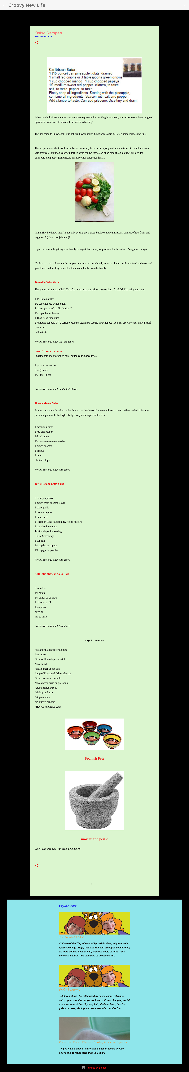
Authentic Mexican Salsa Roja (52, 573)
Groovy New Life (26, 5)
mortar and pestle (94, 839)
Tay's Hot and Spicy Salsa (49, 483)
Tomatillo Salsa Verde (47, 282)
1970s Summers (69, 989)
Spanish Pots (94, 758)
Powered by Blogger (94, 1068)
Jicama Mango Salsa (46, 403)
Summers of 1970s (71, 937)
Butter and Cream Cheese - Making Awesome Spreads (93, 1042)
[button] (36, 43)
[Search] (49, 5)
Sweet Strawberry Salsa (48, 351)
